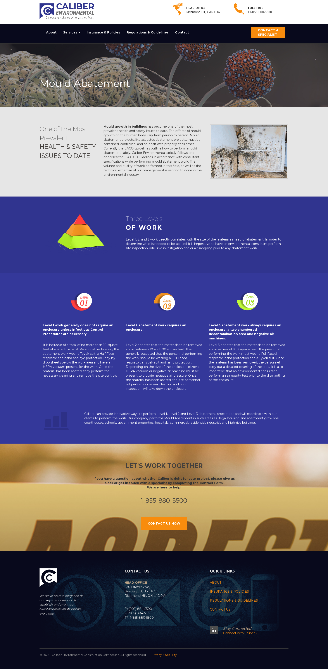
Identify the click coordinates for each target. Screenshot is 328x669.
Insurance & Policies (103, 32)
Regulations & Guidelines (148, 32)
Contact (182, 32)
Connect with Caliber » (240, 633)
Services (70, 32)
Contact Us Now (164, 523)
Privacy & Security (164, 655)
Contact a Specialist (268, 32)
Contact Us (220, 609)
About (51, 32)
